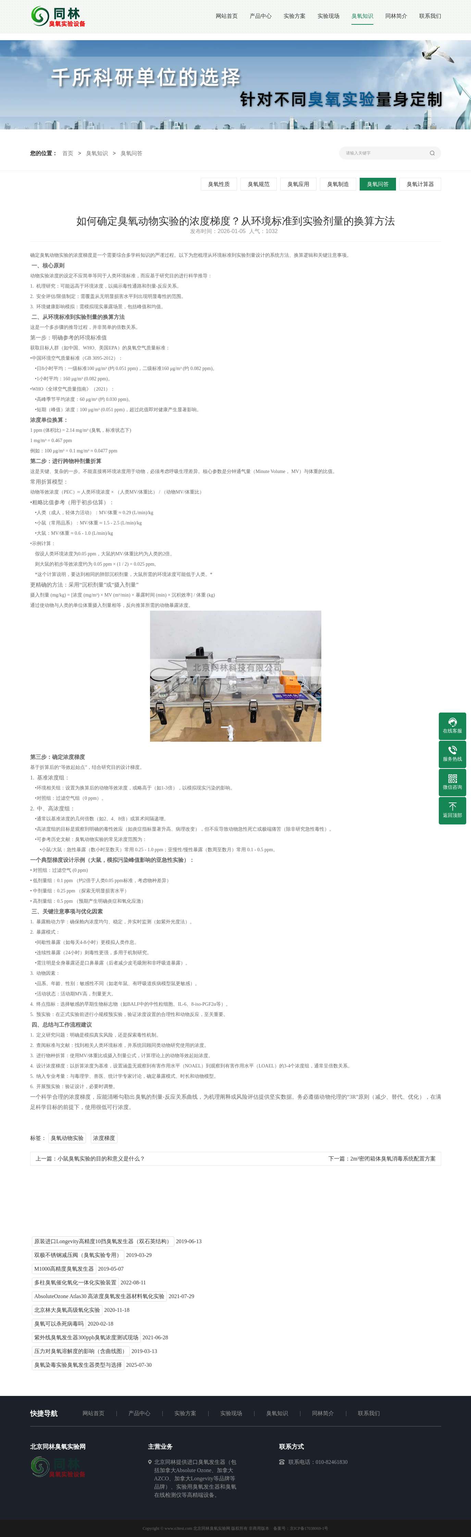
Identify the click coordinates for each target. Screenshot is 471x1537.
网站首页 (93, 1413)
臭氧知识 (96, 153)
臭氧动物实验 (67, 1140)
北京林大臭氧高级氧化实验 (67, 1312)
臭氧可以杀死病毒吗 (59, 1326)
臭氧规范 (259, 184)
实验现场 (231, 1413)
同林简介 (323, 1413)
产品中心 (139, 1413)
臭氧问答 (130, 153)
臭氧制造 (339, 184)
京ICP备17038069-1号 (309, 1528)
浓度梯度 (104, 1140)
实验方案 (185, 1413)
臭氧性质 (220, 184)
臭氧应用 (299, 184)
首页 (66, 153)
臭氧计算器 (421, 184)
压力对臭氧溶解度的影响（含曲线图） (80, 1353)
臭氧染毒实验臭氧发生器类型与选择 (78, 1367)
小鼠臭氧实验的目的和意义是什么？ (101, 1161)
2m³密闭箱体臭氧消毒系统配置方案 (392, 1161)
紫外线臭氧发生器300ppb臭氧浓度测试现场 (86, 1340)
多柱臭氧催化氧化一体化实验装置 (75, 1285)
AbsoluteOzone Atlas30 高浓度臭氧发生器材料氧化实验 (99, 1299)
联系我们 (369, 1413)
